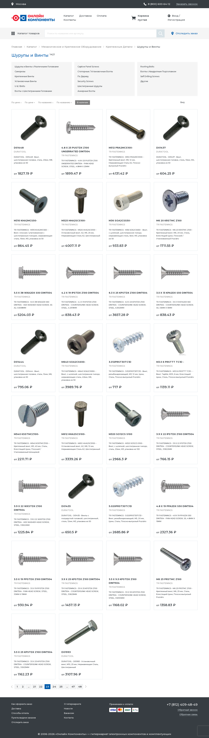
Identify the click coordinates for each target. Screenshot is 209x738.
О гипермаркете (72, 704)
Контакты (70, 19)
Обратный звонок (188, 709)
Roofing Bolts (147, 66)
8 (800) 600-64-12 (159, 4)
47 (73, 686)
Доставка (85, 15)
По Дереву (83, 76)
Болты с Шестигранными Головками (33, 91)
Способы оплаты (20, 713)
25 (60, 686)
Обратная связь (188, 714)
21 (34, 686)
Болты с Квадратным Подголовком (158, 71)
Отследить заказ (187, 33)
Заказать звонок (187, 4)
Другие (144, 81)
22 (40, 686)
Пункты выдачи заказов (23, 717)
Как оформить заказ (21, 704)
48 (80, 686)
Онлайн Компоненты (71, 734)
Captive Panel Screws (88, 66)
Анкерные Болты (86, 91)
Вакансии (69, 713)
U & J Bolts (20, 86)
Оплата (101, 15)
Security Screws (85, 81)
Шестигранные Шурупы (90, 86)
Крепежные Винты (24, 76)
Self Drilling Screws (149, 76)
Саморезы (20, 71)
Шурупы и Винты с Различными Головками (37, 66)
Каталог (69, 15)
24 (54, 686)
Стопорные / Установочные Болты (95, 71)
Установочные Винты (26, 81)
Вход (175, 15)
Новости (68, 708)
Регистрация (176, 19)
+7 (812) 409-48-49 (182, 705)
